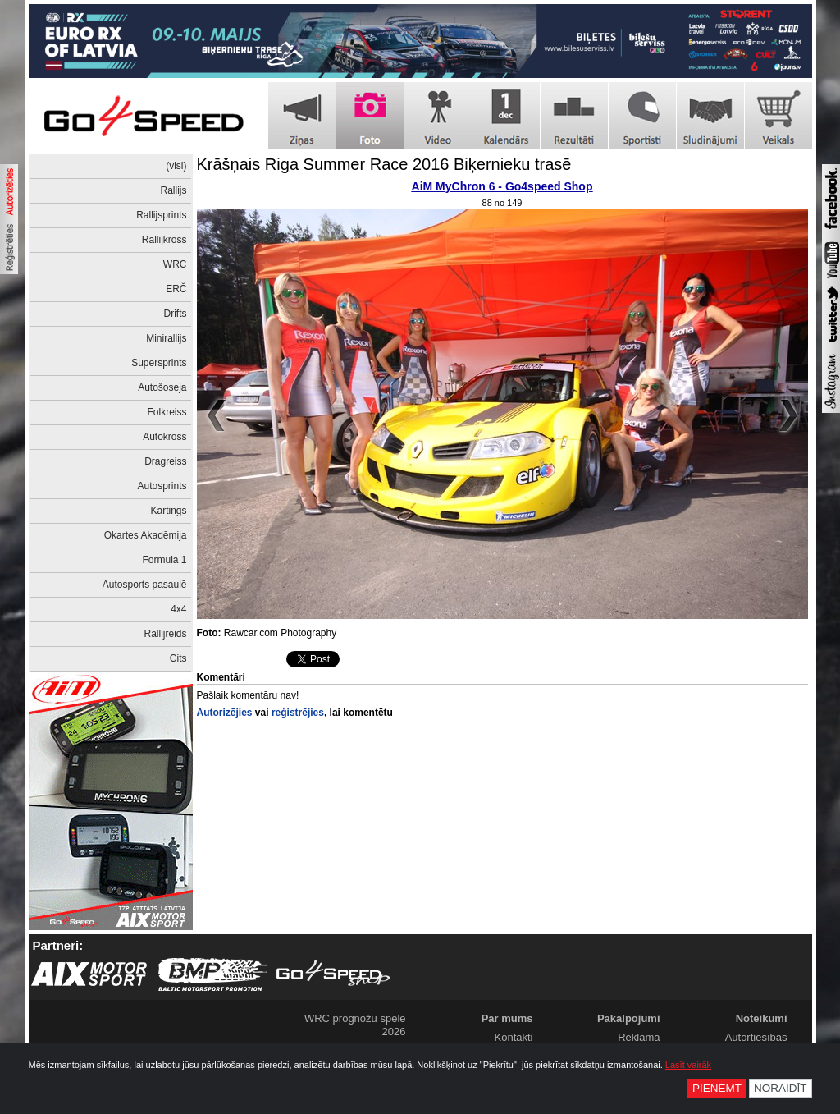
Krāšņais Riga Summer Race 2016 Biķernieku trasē (384, 164)
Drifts (175, 313)
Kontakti (514, 1037)
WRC (175, 264)
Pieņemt (717, 1088)
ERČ (176, 289)
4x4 (178, 609)
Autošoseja (162, 387)
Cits (178, 658)
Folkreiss (166, 412)
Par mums (507, 1018)
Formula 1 (164, 560)
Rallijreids (165, 634)
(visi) (176, 166)
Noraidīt (780, 1088)
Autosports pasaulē (145, 584)
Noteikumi (762, 1018)
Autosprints (161, 486)
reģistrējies (298, 712)
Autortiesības (756, 1037)
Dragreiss (165, 461)
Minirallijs (166, 338)
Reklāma (639, 1037)
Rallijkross (164, 239)
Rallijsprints (161, 215)
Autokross (164, 436)
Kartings (168, 510)
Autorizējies (225, 712)
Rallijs (173, 190)
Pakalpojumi (628, 1018)
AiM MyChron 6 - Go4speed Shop (502, 186)
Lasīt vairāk (688, 1065)
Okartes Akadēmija (145, 535)
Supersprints (158, 363)
